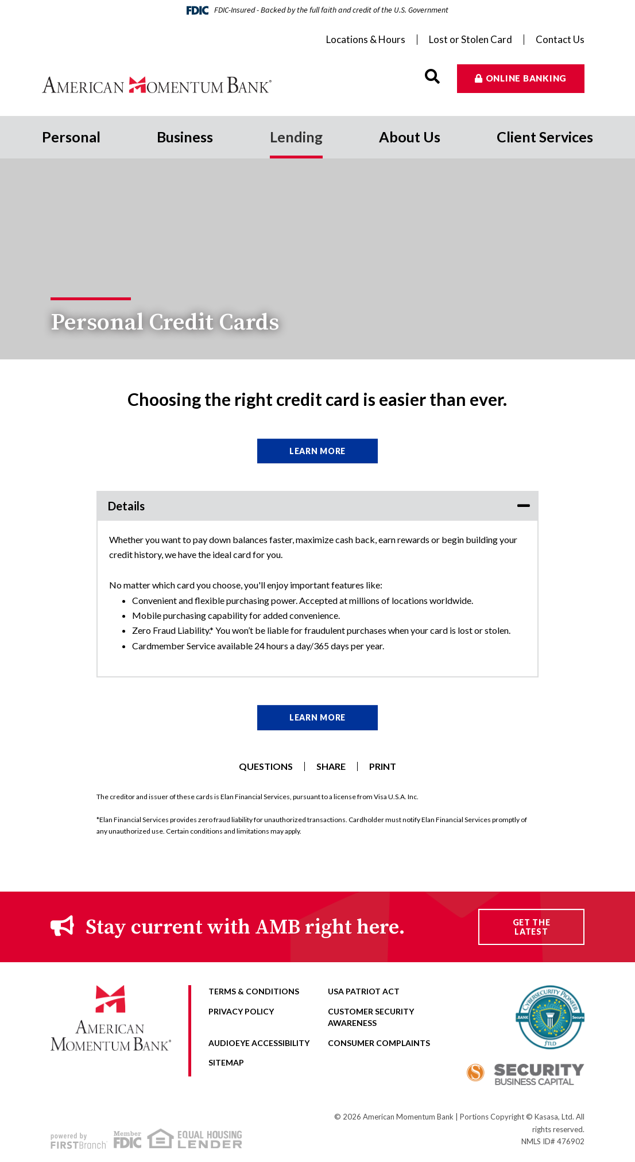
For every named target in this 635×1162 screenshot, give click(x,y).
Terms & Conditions (253, 991)
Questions (266, 766)
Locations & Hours (365, 39)
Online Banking (526, 78)
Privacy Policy (241, 1011)
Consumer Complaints (379, 1043)
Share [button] (331, 766)
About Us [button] (409, 136)
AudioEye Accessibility (258, 1043)
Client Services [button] (545, 136)
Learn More (317, 451)
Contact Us (560, 39)
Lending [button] (296, 136)
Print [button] (382, 766)
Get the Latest (532, 926)
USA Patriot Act (364, 991)
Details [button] (126, 506)
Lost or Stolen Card (470, 39)
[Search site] (432, 76)
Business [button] (185, 136)
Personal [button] (71, 136)
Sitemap (226, 1062)
